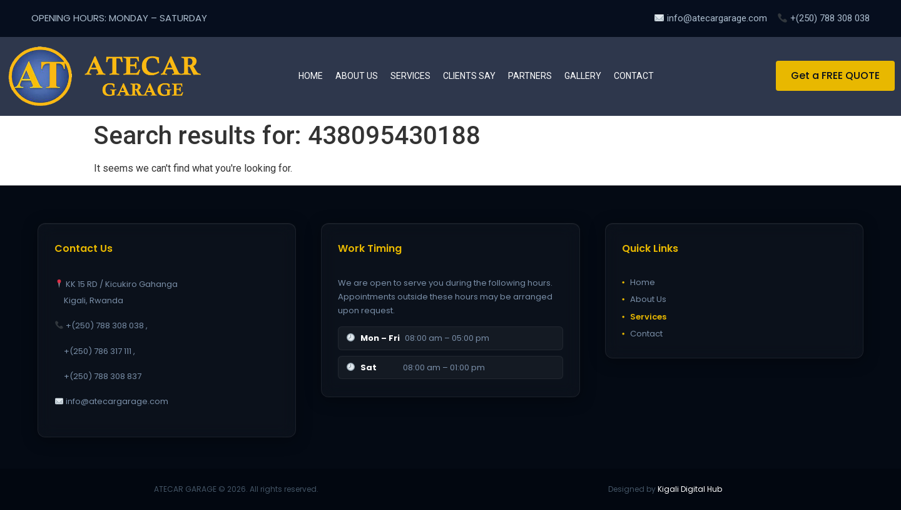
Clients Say (469, 76)
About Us (644, 299)
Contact (634, 76)
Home (310, 76)
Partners (530, 76)
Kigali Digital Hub (690, 489)
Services (410, 76)
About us (356, 76)
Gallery (582, 76)
